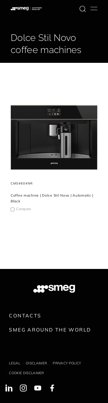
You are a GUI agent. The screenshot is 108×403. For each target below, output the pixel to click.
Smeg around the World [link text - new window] (50, 330)
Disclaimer (36, 363)
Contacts (25, 315)
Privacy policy (67, 363)
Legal (14, 363)
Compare (23, 209)
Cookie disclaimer (26, 373)
